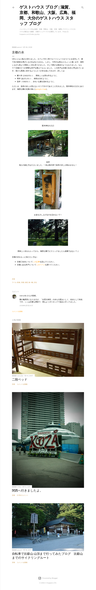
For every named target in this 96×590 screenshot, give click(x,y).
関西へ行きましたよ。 (27, 490)
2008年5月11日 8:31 (26, 305)
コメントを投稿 (17, 311)
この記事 (36, 262)
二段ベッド (19, 379)
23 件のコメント (22, 495)
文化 (35, 282)
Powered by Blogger (48, 578)
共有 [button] (13, 279)
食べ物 (30, 282)
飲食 (18, 282)
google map (40, 89)
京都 (22, 282)
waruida (23, 296)
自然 (26, 282)
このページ (40, 265)
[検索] (82, 6)
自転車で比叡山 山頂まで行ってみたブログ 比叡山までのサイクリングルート (47, 556)
